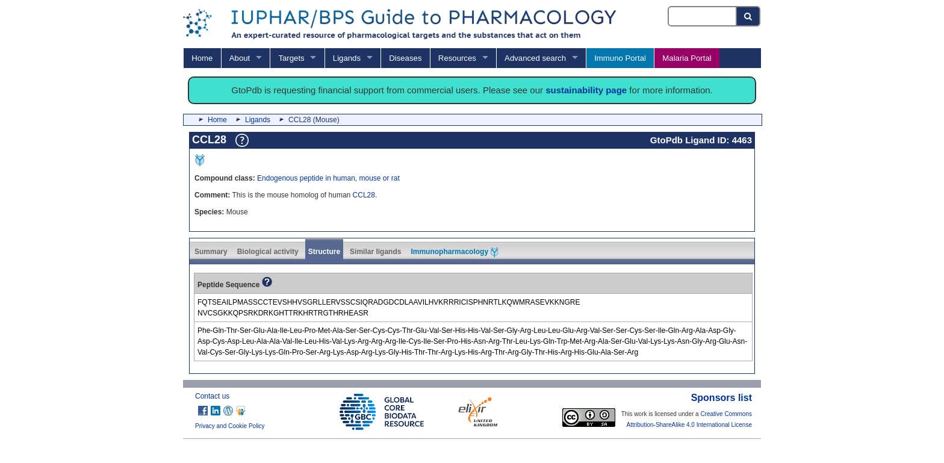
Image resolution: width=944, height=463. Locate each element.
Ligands (347, 58)
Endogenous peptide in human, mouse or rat (328, 178)
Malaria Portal (686, 58)
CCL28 (364, 195)
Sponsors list (721, 398)
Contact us (212, 396)
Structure (324, 251)
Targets (291, 58)
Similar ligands (375, 251)
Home (202, 58)
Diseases (405, 58)
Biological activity (268, 251)
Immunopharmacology (454, 252)
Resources (457, 58)
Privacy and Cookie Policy (230, 426)
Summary (211, 251)
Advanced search (535, 58)
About (239, 58)
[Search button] (748, 16)
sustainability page (586, 90)
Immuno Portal (620, 58)
